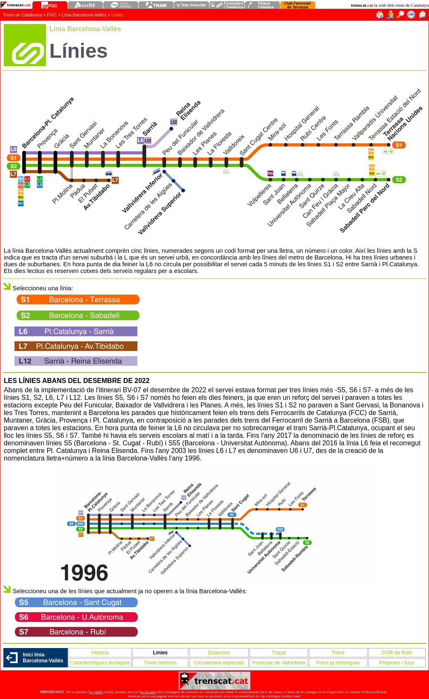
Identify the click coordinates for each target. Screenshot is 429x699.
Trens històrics (160, 663)
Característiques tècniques (100, 663)
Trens (338, 653)
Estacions (219, 653)
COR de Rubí (397, 653)
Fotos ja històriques (338, 663)
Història (100, 653)
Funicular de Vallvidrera (278, 663)
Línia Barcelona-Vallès (84, 14)
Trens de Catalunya (22, 14)
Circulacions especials (219, 663)
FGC (52, 14)
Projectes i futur (396, 663)
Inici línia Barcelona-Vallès (43, 658)
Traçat (279, 653)
